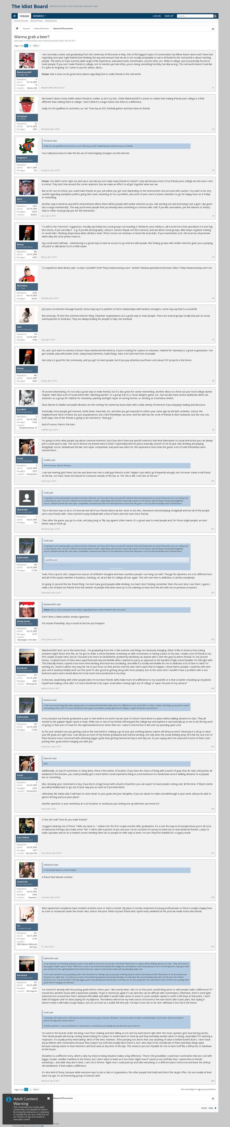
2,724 (35, 938)
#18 (212, 897)
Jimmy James (23, 621)
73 (36, 85)
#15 (212, 747)
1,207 (35, 850)
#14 (212, 688)
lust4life (21, 409)
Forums (24, 16)
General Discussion (34, 40)
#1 (213, 88)
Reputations (51, 20)
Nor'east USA (31, 853)
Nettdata (22, 286)
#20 (212, 1081)
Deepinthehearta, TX (28, 428)
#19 (212, 947)
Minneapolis (32, 684)
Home (204, 1108)
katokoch (22, 668)
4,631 (35, 681)
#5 (213, 257)
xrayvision (22, 882)
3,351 (35, 471)
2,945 (35, 339)
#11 (212, 529)
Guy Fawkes (23, 837)
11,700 (34, 570)
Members (38, 15)
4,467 (35, 257)
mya (19, 327)
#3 (213, 170)
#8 (213, 381)
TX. (18, 926)
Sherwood (22, 509)
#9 (213, 430)
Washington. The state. (27, 640)
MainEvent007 (58, 40)
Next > (36, 45)
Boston (34, 214)
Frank (20, 458)
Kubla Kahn (22, 557)
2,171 (35, 634)
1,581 (35, 129)
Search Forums (21, 20)
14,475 (34, 211)
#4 (213, 216)
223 (35, 170)
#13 (212, 639)
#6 (213, 298)
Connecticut (32, 474)
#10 (212, 481)
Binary (20, 244)
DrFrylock (22, 116)
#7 (213, 339)
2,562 (35, 422)
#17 (212, 853)
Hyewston (32, 897)
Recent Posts (37, 20)
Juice (19, 199)
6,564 (35, 894)
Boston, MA (32, 88)
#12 (212, 593)
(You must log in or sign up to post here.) (198, 1089)
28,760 (34, 298)
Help (211, 1108)
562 (35, 522)
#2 (213, 129)
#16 (212, 809)
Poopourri (22, 158)
